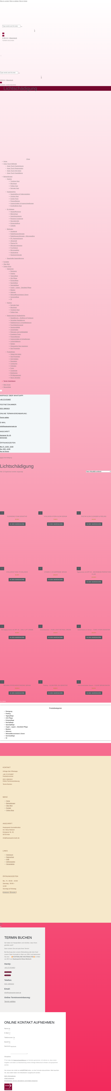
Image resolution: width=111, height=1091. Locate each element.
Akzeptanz (7, 1054)
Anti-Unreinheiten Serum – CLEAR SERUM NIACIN (94, 684)
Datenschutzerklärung (19, 1058)
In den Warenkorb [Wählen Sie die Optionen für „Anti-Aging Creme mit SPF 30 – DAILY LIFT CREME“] (17, 636)
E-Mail (6, 1031)
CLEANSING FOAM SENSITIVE (17, 515)
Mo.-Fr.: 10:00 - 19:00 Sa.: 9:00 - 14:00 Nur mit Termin (6, 448)
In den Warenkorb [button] (17, 522)
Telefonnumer (8, 1035)
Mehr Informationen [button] (10, 1074)
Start (1, 456)
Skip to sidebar (14, 1)
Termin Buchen (8, 784)
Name (6, 1026)
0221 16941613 (5, 407)
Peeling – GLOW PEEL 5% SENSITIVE (55, 684)
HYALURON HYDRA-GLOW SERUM (55, 515)
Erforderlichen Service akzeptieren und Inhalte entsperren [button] (21, 1078)
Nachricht (7, 1044)
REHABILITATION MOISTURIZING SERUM (17, 684)
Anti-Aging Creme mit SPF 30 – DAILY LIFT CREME (17, 628)
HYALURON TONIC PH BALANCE (17, 570)
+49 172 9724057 (5, 398)
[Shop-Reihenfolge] (98, 470)
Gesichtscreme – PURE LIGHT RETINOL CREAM (55, 628)
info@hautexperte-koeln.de (8, 425)
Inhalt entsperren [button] (9, 1076)
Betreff (6, 1040)
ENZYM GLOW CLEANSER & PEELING (93, 515)
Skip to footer (23, 1)
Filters (3, 700)
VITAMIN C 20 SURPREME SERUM (55, 570)
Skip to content (4, 1)
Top (1, 921)
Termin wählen (4, 416)
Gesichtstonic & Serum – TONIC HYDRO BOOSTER (94, 628)
